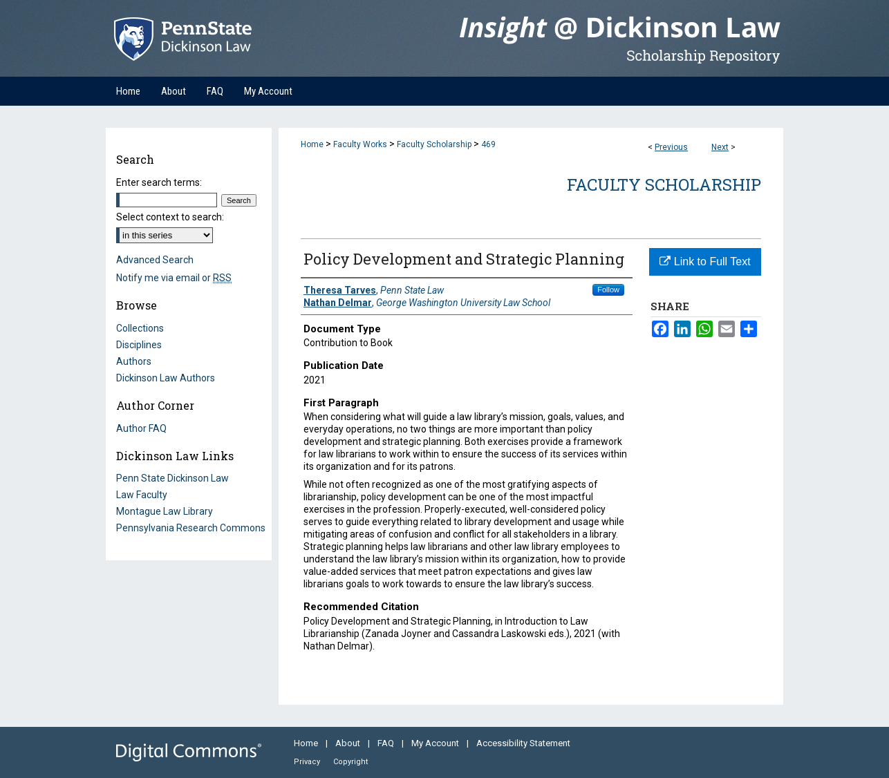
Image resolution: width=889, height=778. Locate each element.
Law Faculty (141, 494)
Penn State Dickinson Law (172, 478)
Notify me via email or (174, 277)
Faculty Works (360, 144)
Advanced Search (155, 259)
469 (488, 144)
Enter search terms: (159, 182)
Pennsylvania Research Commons (190, 527)
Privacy (308, 761)
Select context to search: (170, 216)
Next (720, 147)
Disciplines (139, 344)
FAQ (386, 743)
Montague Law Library (164, 511)
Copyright (350, 761)
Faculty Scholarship (434, 144)
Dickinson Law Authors (165, 377)
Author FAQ (141, 428)
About (348, 743)
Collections (140, 328)
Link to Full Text (704, 261)
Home (312, 144)
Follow (608, 289)
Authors (133, 361)
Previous (671, 147)
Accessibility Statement (523, 743)
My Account (436, 743)
